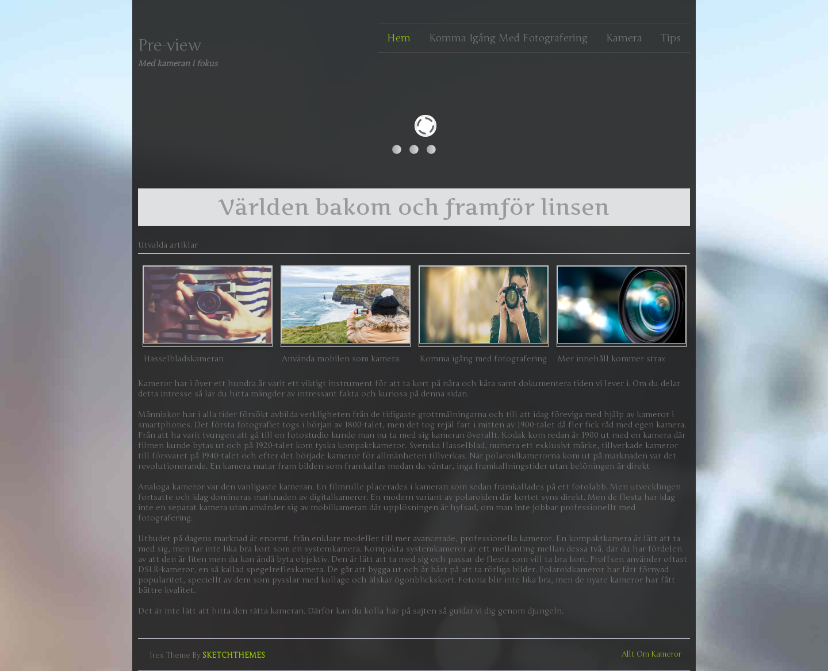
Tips (671, 38)
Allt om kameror (651, 654)
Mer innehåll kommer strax (611, 359)
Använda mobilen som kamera (340, 359)
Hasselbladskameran (184, 359)
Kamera (624, 38)
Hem (399, 38)
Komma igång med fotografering (508, 38)
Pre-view (169, 45)
